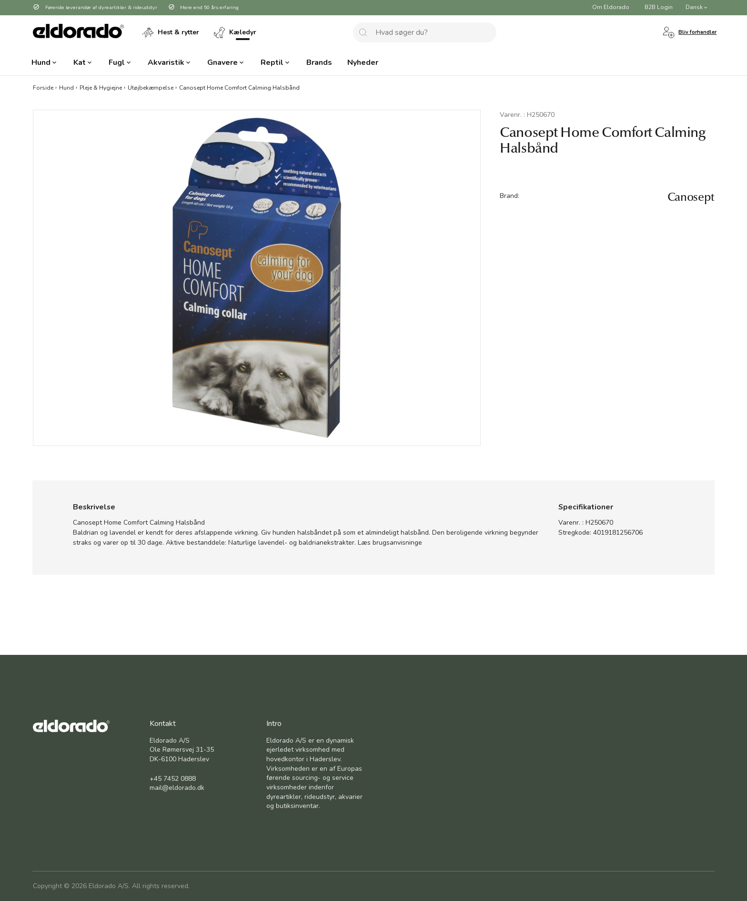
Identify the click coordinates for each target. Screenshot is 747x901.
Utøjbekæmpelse (150, 87)
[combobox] (424, 32)
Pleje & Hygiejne (101, 87)
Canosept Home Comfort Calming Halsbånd (239, 87)
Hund (66, 87)
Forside (43, 87)
